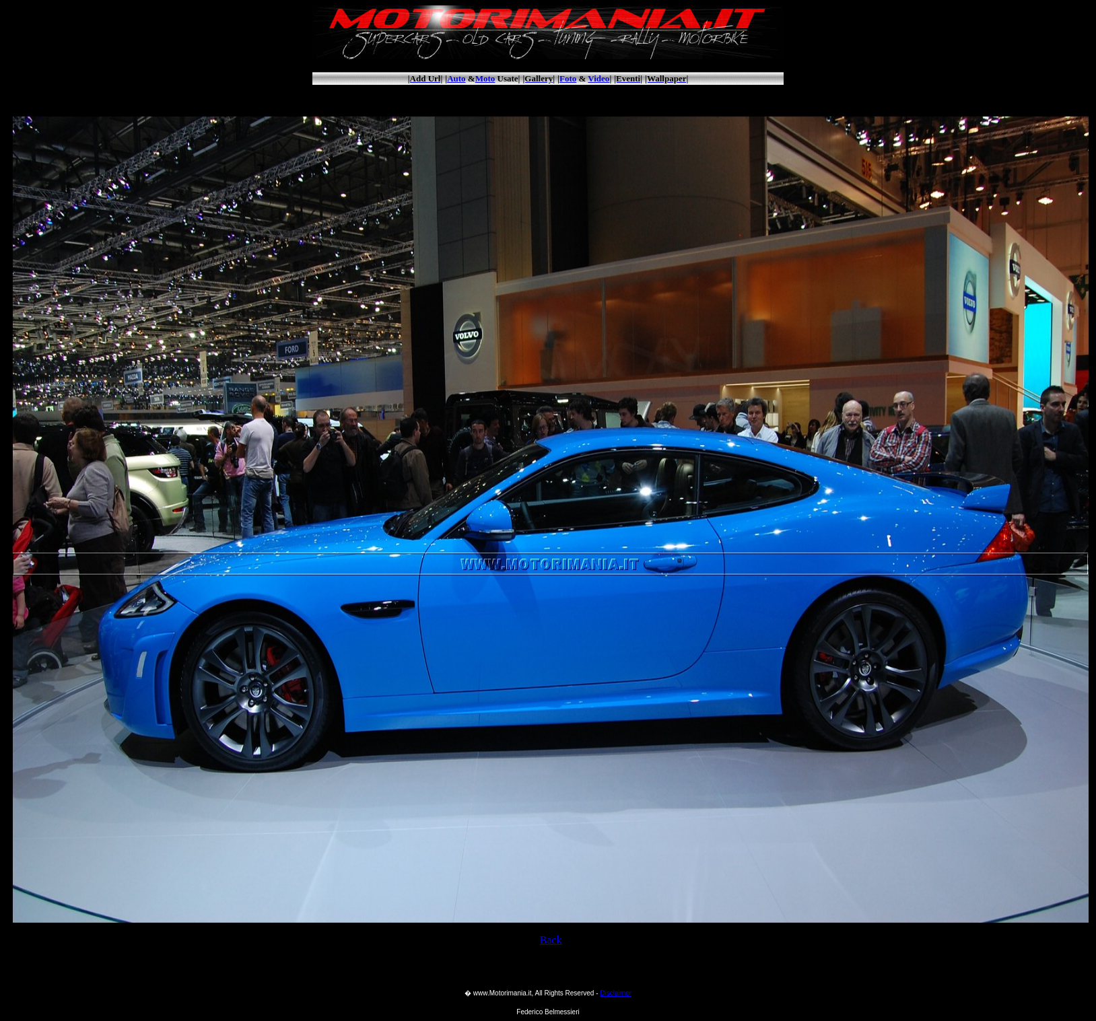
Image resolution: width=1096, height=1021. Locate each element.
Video (598, 78)
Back (551, 940)
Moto (485, 78)
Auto (456, 78)
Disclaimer (615, 993)
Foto (567, 78)
